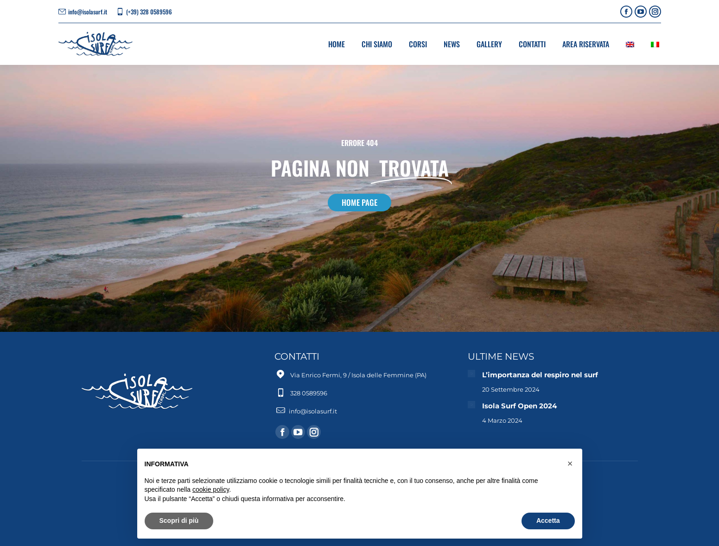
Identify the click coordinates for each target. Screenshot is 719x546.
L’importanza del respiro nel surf (540, 374)
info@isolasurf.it (87, 11)
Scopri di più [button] (179, 520)
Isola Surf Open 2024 (520, 405)
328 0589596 (308, 393)
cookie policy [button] (210, 489)
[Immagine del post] (471, 373)
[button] (570, 463)
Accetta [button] (548, 520)
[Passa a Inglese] (630, 44)
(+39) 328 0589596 (149, 11)
